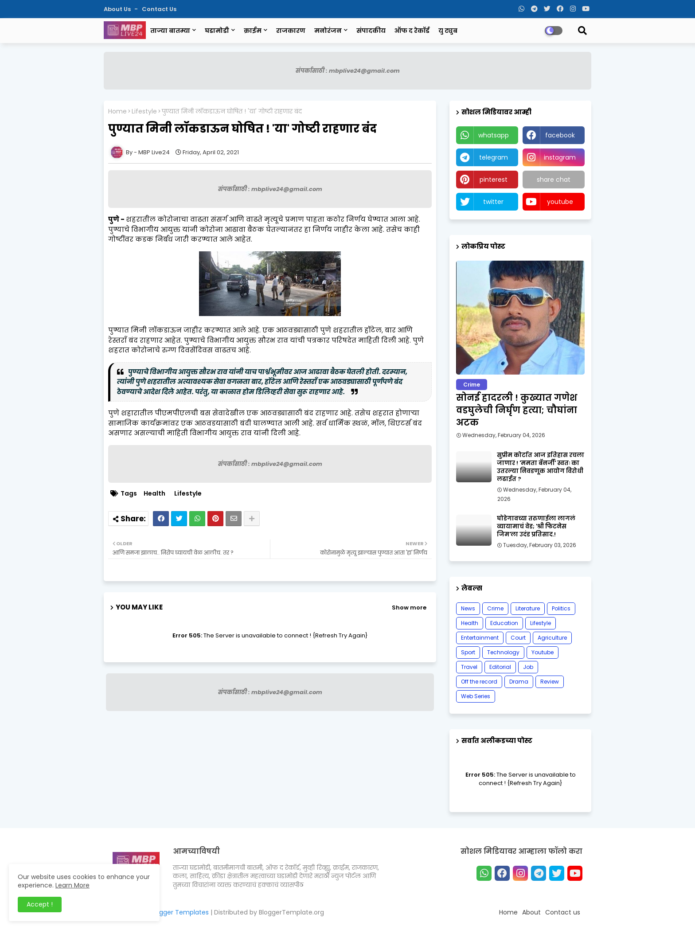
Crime (495, 608)
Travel (469, 667)
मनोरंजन (328, 30)
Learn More (72, 885)
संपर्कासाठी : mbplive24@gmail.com (348, 70)
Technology (503, 652)
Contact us (159, 9)
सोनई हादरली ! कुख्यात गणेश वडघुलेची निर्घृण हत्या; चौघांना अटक (516, 410)
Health (154, 493)
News (468, 608)
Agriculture (552, 637)
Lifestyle (144, 111)
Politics (561, 608)
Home (117, 111)
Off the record (479, 681)
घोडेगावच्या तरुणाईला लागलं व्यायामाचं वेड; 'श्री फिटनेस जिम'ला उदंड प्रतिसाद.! (536, 527)
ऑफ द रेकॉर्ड (411, 30)
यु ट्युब (447, 30)
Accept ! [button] (40, 904)
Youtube (542, 652)
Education (504, 623)
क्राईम (253, 30)
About (531, 912)
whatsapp (493, 135)
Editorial (500, 667)
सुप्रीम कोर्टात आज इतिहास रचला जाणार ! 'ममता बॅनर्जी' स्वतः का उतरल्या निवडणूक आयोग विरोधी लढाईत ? (540, 467)
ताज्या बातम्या (170, 30)
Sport (468, 652)
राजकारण (290, 30)
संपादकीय (371, 30)
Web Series (475, 696)
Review (549, 681)
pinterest (494, 179)
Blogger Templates (179, 912)
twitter (493, 201)
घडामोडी (217, 30)
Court (518, 637)
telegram (493, 157)
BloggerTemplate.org (291, 912)
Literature (527, 608)
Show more (409, 607)
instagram (560, 157)
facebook (560, 135)
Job (528, 667)
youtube (560, 201)
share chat (553, 179)
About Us (118, 9)
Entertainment (480, 637)
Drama (518, 681)
